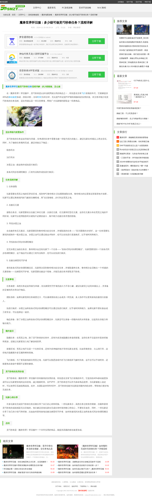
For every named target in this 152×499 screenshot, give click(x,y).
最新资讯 (52, 8)
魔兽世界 (10, 86)
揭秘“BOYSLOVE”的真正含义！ (129, 124)
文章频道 (121, 2)
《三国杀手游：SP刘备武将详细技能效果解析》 (133, 158)
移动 (11, 97)
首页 (14, 15)
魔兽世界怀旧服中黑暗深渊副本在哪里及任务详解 (23, 465)
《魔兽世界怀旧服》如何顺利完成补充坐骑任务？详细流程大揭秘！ (94, 449)
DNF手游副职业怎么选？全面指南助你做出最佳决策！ (132, 146)
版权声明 (75, 486)
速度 (15, 97)
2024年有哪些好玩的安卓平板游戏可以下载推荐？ (132, 162)
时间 (39, 97)
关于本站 (58, 486)
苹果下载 (148, 2)
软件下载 (130, 2)
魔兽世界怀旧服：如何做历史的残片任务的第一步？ (78, 465)
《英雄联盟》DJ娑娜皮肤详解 (130, 173)
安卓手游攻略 (85, 8)
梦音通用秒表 (26, 37)
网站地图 (94, 486)
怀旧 (16, 86)
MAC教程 (101, 8)
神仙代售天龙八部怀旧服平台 (34, 54)
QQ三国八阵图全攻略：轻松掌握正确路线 (133, 141)
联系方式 (67, 486)
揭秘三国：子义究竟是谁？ (127, 113)
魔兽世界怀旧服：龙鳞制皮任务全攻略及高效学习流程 (79, 462)
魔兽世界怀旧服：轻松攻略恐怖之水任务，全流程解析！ (26, 462)
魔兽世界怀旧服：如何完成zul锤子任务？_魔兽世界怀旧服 (81, 469)
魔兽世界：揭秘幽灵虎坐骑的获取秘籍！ (132, 137)
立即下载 (96, 41)
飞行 (84, 93)
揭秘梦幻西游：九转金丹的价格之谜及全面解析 (132, 154)
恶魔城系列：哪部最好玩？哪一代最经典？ (132, 166)
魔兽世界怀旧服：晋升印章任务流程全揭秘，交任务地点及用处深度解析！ (39, 449)
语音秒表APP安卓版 (29, 70)
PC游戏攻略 (67, 8)
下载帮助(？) (84, 486)
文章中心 (37, 8)
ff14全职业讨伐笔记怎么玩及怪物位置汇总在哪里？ (133, 150)
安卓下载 (139, 2)
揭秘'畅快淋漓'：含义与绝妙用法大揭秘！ (133, 119)
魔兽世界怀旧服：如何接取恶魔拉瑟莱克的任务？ (77, 472)
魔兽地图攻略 (47, 15)
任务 (30, 86)
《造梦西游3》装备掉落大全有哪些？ (133, 169)
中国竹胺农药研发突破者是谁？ (129, 108)
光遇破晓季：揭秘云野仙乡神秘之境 (133, 58)
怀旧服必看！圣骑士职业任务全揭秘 (18, 469)
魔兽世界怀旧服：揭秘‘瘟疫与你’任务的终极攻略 (23, 472)
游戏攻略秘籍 (33, 15)
